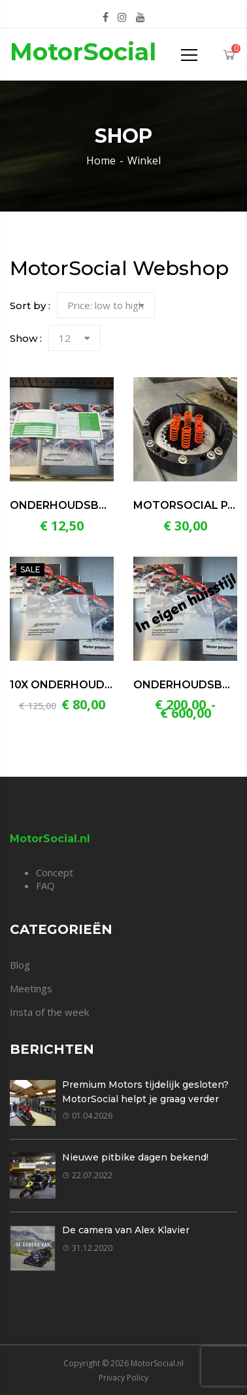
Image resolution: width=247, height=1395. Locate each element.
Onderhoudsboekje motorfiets (110, 505)
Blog (20, 964)
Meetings (31, 988)
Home (101, 160)
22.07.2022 (87, 1175)
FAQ (45, 885)
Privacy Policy (123, 1377)
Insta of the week (49, 1011)
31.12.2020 (87, 1248)
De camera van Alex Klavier (125, 1230)
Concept (54, 872)
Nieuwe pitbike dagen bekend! (135, 1157)
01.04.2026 (87, 1115)
